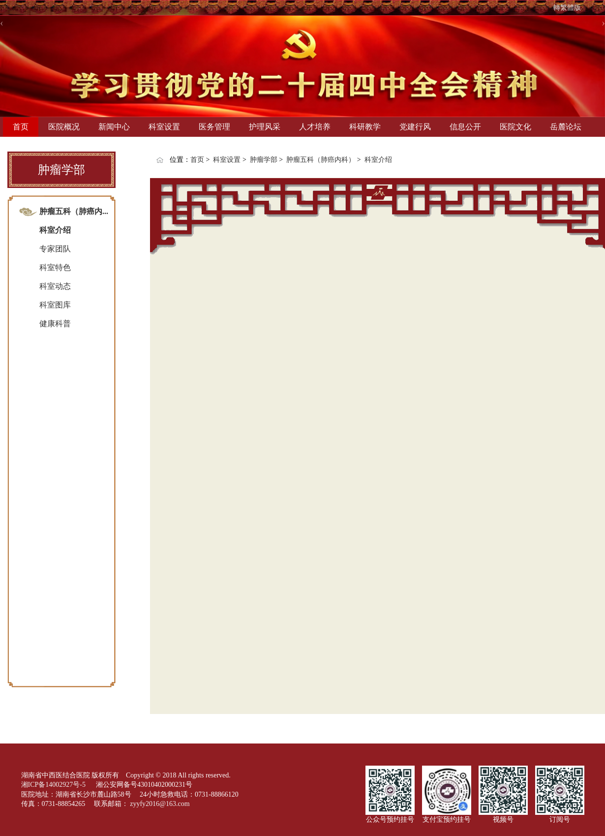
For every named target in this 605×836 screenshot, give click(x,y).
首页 (21, 127)
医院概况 (64, 127)
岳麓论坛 (565, 127)
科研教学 (365, 127)
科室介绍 (378, 159)
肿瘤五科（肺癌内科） (320, 159)
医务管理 (214, 127)
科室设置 (164, 127)
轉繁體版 (567, 7)
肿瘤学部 (263, 159)
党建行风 (415, 127)
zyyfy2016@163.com (159, 803)
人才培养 (315, 127)
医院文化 (515, 127)
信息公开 (465, 127)
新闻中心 (114, 127)
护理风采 (264, 127)
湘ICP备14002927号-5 (54, 784)
